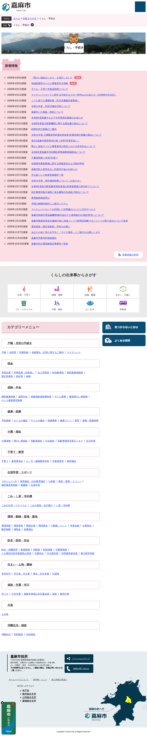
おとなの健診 (21, 420)
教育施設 (71, 461)
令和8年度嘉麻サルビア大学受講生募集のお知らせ (57, 118)
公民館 (51, 481)
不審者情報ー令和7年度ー (44, 158)
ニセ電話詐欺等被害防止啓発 (16, 553)
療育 (77, 420)
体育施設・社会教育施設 (32, 481)
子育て (4, 461)
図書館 (24, 485)
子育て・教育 (15, 452)
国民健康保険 (8, 396)
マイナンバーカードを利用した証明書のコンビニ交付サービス (63, 209)
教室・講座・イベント (69, 481)
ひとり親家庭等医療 (11, 400)
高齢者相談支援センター (70, 441)
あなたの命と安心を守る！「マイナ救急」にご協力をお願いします (65, 232)
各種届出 (28, 529)
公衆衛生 (87, 525)
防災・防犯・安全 (18, 540)
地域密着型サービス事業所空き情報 (49, 83)
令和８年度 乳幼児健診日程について (50, 106)
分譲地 (55, 574)
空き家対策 (52, 553)
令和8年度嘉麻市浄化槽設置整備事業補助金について (58, 152)
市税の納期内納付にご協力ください (49, 203)
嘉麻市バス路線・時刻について (47, 112)
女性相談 (30, 634)
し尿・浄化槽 (63, 505)
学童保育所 (58, 461)
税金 (10, 363)
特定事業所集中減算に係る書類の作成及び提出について (60, 192)
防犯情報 (47, 549)
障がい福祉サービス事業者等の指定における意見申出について (63, 146)
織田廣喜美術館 (9, 485)
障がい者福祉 (21, 441)
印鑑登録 (23, 352)
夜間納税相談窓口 (40, 198)
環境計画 (30, 525)
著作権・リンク (40, 679)
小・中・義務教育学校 (37, 461)
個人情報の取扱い (59, 679)
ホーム (16, 18)
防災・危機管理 (9, 549)
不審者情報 (61, 549)
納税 (28, 376)
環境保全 (43, 525)
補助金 (17, 529)
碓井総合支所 (29, 694)
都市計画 (64, 594)
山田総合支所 (29, 697)
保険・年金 (14, 387)
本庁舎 (25, 690)
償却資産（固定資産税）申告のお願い (50, 226)
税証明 (19, 376)
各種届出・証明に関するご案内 (48, 352)
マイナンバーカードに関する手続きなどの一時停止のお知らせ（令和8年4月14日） (74, 95)
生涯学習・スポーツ (19, 472)
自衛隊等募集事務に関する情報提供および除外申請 (57, 163)
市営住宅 (6, 574)
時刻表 (123, 309)
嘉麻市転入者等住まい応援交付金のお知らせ (54, 169)
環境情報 (6, 525)
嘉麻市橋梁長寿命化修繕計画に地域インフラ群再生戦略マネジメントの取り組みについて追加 (79, 221)
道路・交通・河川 (18, 584)
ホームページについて (19, 679)
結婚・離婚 (90, 295)
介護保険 (6, 441)
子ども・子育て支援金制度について (49, 89)
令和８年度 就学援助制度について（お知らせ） (56, 181)
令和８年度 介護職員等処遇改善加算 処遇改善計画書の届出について (66, 135)
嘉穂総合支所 (29, 701)
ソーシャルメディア (81, 658)
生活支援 (90, 441)
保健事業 (52, 420)
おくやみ (90, 309)
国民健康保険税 (75, 372)
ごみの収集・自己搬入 (41, 505)
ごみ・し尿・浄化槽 (19, 496)
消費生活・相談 (17, 625)
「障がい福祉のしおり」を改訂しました (52, 77)
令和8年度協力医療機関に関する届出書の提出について (59, 123)
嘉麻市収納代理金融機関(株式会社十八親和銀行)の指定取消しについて (67, 215)
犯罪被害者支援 (69, 553)
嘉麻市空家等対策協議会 (44, 238)
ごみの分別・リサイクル (14, 505)
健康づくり (65, 420)
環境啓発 (18, 525)
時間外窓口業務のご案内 (44, 129)
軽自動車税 (58, 372)
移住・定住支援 (41, 574)
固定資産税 (7, 376)
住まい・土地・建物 (19, 564)
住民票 (12, 352)
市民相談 (18, 634)
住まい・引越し (123, 295)
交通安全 (39, 553)
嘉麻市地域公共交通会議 (36, 594)
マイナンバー (74, 352)
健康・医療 (14, 411)
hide (2, 703)
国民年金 (23, 396)
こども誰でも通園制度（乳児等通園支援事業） (55, 100)
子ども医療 (60, 396)
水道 (10, 605)
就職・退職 (57, 295)
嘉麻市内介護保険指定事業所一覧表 (49, 244)
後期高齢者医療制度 (41, 396)
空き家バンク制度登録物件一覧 (47, 175)
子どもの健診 (38, 420)
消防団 (36, 549)
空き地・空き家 (22, 574)
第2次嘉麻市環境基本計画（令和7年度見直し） (55, 140)
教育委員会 (17, 461)
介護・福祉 (57, 309)
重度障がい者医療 (78, 396)
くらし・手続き (21, 25)
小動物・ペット (59, 525)
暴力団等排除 (87, 553)
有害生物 (74, 525)
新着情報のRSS (130, 255)
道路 (54, 594)
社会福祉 (50, 441)
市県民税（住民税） (24, 372)
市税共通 (6, 372)
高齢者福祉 (36, 441)
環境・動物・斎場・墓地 (22, 516)
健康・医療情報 (90, 420)
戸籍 (3, 352)
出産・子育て (24, 295)
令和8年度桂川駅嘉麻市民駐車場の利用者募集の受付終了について (65, 186)
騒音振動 (6, 529)
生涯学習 (35, 485)
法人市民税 (43, 372)
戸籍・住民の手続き (19, 343)
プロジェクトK (9, 481)
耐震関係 (25, 549)
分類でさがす (29, 18)
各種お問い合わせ (81, 668)
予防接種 (6, 420)
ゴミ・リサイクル (24, 309)
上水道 (4, 614)
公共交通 (16, 594)
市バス (4, 594)
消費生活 (6, 634)
